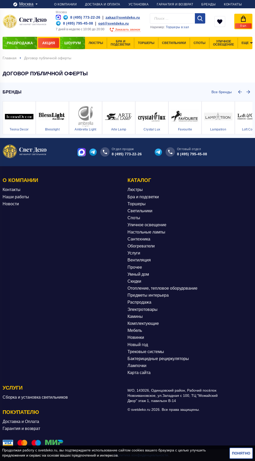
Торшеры (137, 204)
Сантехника (139, 239)
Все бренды (221, 92)
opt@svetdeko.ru (113, 23)
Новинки (136, 337)
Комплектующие (143, 323)
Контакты (11, 189)
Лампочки (137, 365)
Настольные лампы (146, 232)
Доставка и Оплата (21, 421)
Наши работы (16, 197)
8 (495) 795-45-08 (192, 154)
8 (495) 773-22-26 (127, 154)
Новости (11, 204)
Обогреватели (141, 246)
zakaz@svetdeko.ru (122, 17)
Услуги (134, 253)
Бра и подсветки (143, 197)
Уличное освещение (147, 225)
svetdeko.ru (47, 450)
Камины (135, 316)
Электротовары (143, 309)
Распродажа (139, 302)
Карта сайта (139, 372)
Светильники (140, 211)
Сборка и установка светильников (35, 397)
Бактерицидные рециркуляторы (158, 358)
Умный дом (138, 274)
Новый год (138, 344)
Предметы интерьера (148, 295)
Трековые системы (146, 351)
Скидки (134, 281)
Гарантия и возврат (21, 428)
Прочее (135, 267)
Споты (134, 218)
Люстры (135, 189)
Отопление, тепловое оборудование (162, 288)
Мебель (135, 330)
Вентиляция (139, 260)
